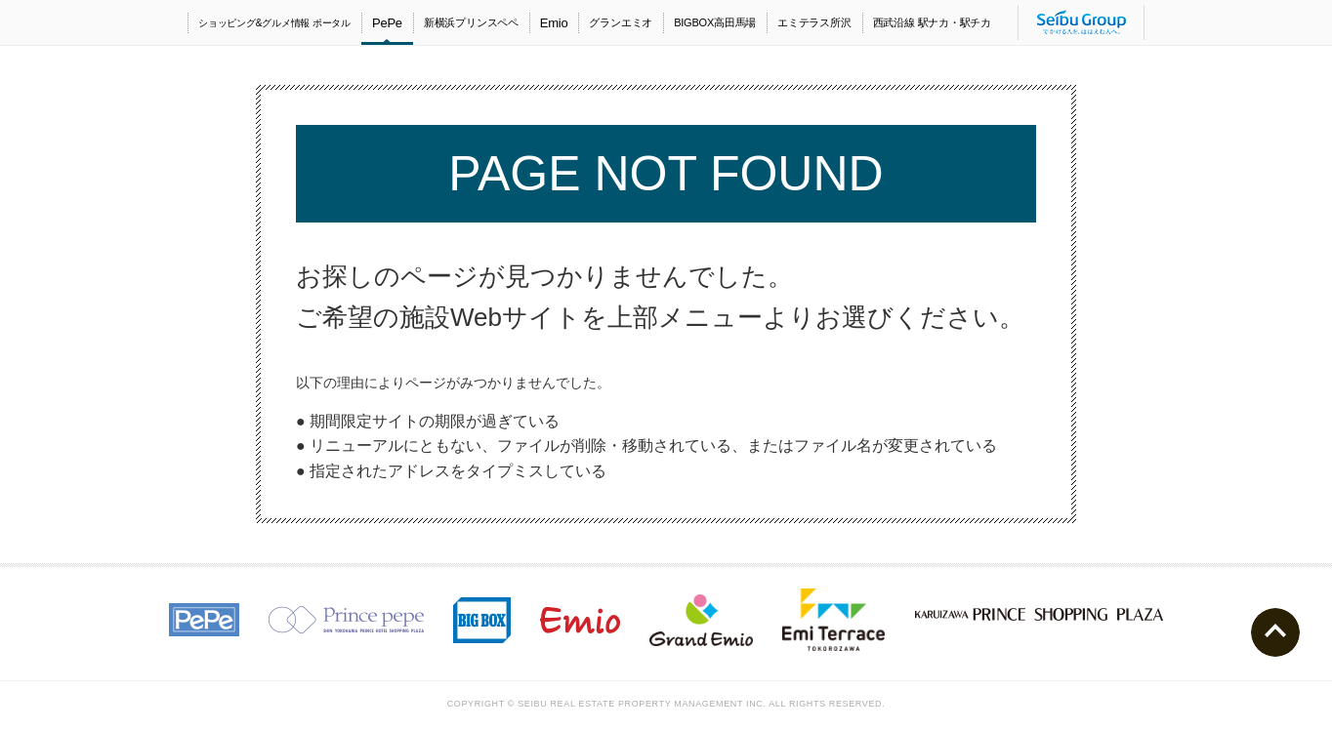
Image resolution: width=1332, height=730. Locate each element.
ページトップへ (1275, 632)
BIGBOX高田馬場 (715, 22)
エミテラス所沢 (814, 22)
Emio (554, 23)
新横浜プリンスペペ (471, 22)
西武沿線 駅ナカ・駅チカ (932, 22)
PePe (387, 23)
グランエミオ (620, 22)
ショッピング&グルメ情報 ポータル (274, 23)
